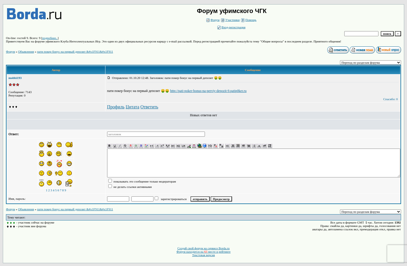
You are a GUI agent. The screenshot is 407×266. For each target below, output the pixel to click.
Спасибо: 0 (390, 99)
